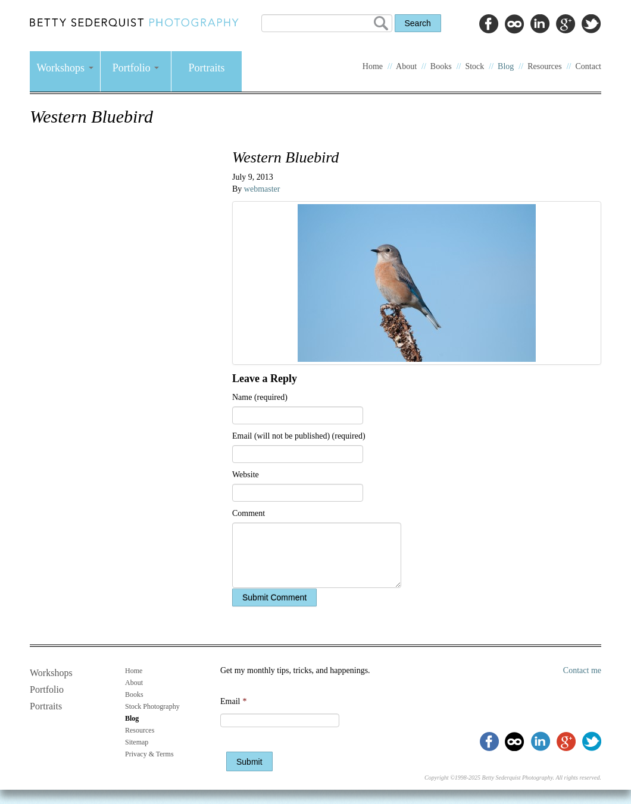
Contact (588, 66)
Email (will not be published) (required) (299, 435)
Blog (506, 66)
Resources (544, 66)
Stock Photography (152, 706)
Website (245, 474)
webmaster (262, 188)
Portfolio (136, 68)
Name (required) (260, 397)
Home (373, 66)
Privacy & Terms (149, 754)
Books (441, 66)
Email (233, 701)
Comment (248, 513)
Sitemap (136, 742)
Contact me (582, 670)
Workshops (64, 68)
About (406, 66)
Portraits (207, 68)
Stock (474, 66)
